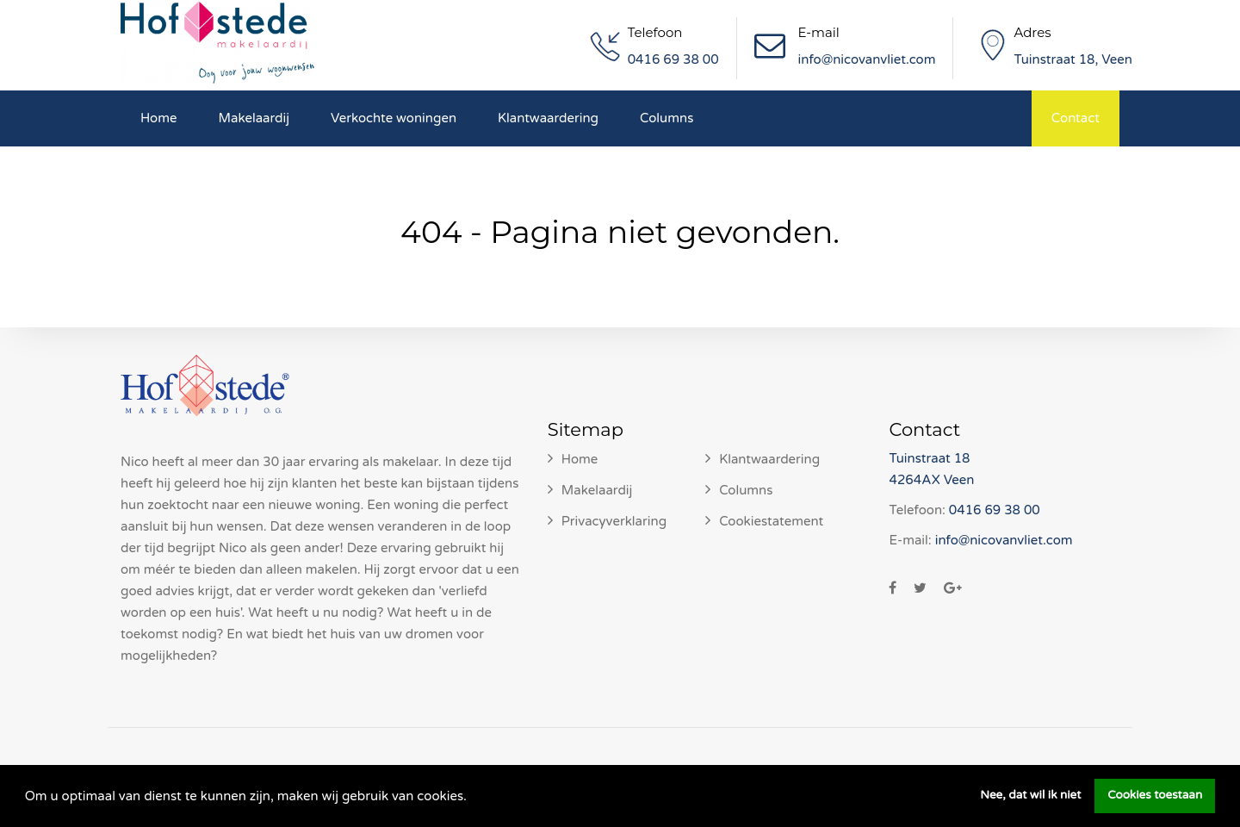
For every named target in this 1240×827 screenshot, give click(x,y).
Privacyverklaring (613, 521)
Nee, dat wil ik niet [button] (1030, 795)
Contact (1075, 118)
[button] (472, 797)
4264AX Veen (931, 480)
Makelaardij (254, 118)
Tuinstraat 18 (929, 458)
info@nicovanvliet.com (867, 59)
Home (158, 118)
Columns (666, 118)
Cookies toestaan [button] (1154, 795)
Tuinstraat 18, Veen (1073, 59)
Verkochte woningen (393, 118)
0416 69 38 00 (673, 59)
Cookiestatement (771, 521)
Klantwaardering (548, 118)
